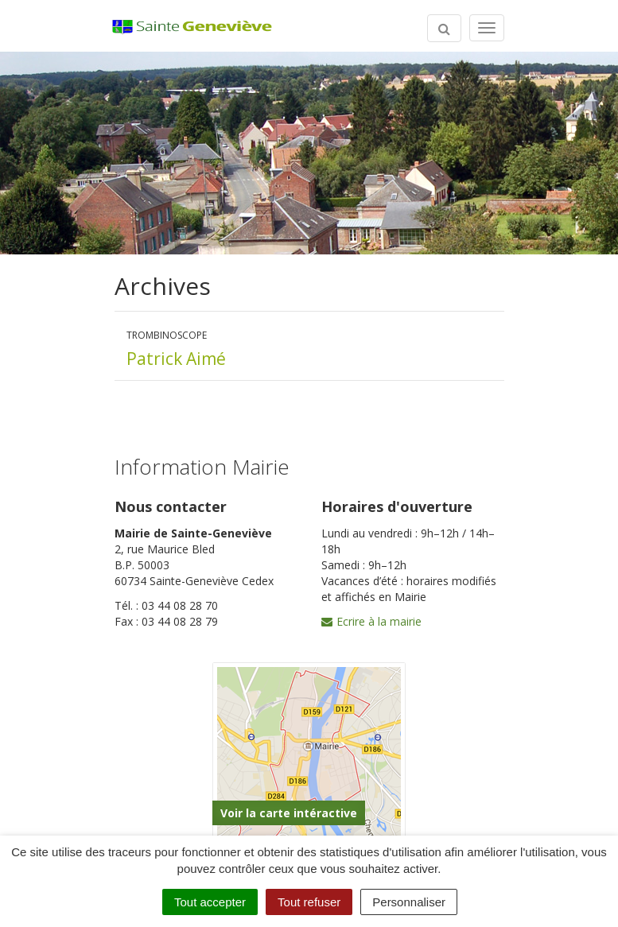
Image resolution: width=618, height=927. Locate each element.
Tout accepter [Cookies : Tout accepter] (210, 902)
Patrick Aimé (176, 358)
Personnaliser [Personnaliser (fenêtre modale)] (408, 902)
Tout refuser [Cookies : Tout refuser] (309, 902)
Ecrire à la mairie (371, 621)
